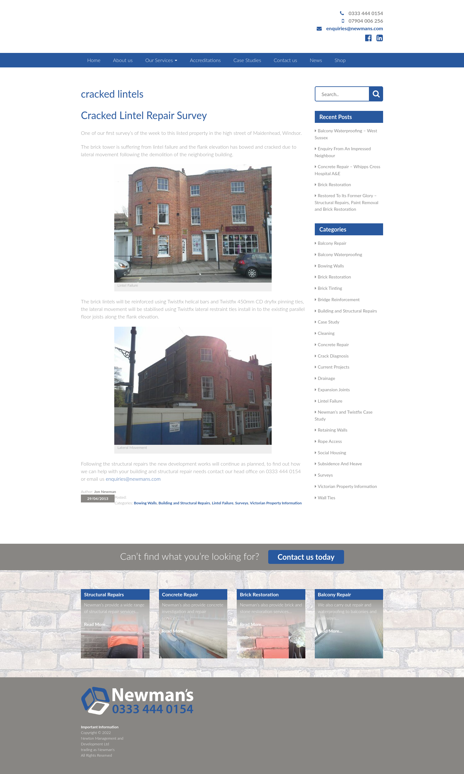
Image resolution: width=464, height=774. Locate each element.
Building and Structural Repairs (184, 503)
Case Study (329, 321)
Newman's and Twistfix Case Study (344, 415)
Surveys (241, 503)
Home (93, 60)
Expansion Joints (334, 389)
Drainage (326, 378)
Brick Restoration (334, 184)
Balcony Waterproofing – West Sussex (346, 134)
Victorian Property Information (276, 503)
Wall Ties (326, 497)
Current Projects (333, 367)
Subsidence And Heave (340, 463)
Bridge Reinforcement (339, 299)
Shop (340, 60)
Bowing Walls (145, 503)
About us (123, 60)
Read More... (96, 624)
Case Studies (247, 60)
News (316, 60)
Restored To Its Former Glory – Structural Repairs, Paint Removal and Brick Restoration (346, 202)
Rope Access (330, 441)
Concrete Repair (333, 344)
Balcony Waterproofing (340, 254)
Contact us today (306, 556)
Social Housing (332, 452)
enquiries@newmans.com (354, 28)
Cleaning (326, 333)
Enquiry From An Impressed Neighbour (343, 152)
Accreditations (205, 60)
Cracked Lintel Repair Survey (144, 115)
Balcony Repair (332, 243)
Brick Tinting (330, 288)
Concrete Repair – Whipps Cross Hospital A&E (348, 170)
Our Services (161, 60)
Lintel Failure (222, 503)
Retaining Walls (333, 430)
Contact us (285, 60)
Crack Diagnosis (333, 355)
